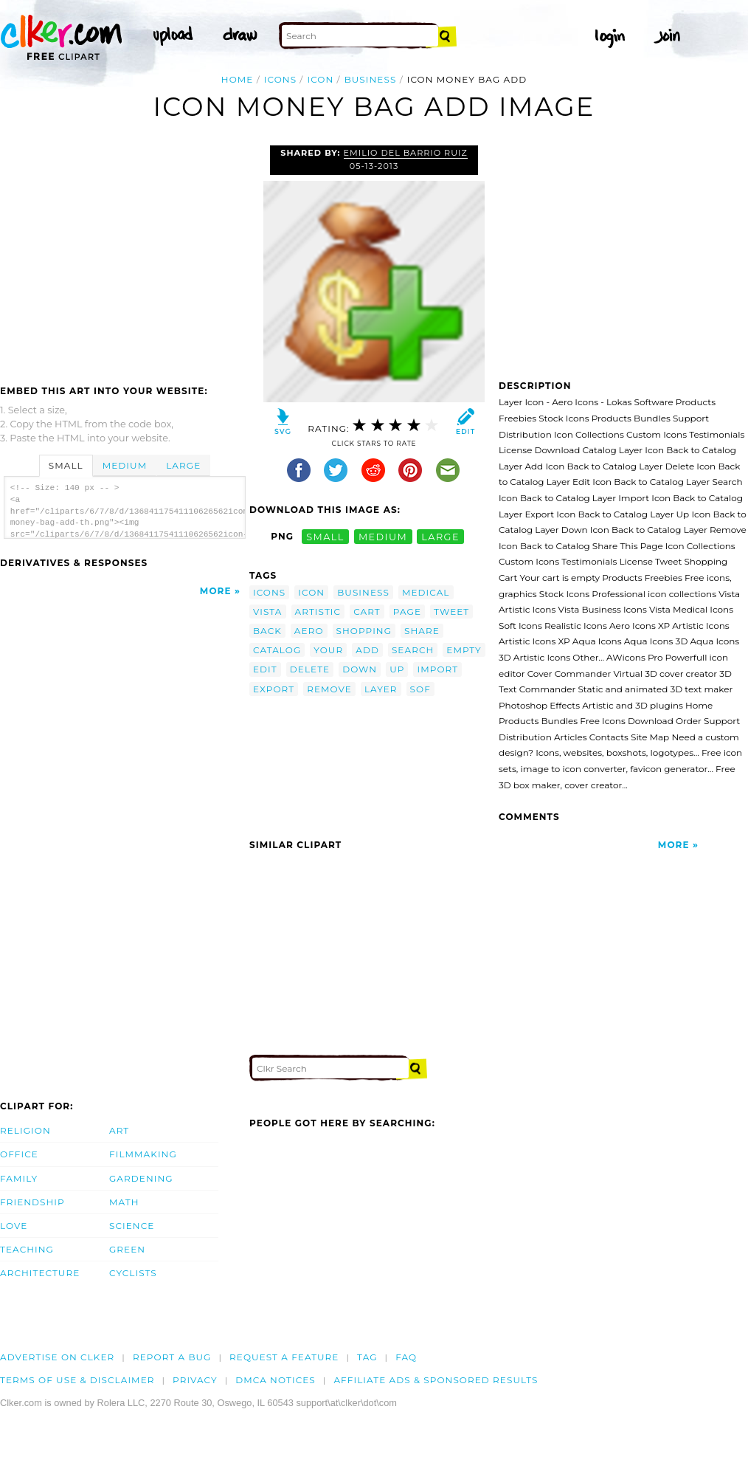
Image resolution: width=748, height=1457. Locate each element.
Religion (25, 1130)
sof (420, 689)
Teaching (27, 1249)
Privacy (195, 1379)
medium (383, 536)
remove (329, 689)
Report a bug (172, 1357)
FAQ (406, 1357)
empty (464, 649)
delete (310, 669)
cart (367, 611)
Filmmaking (143, 1154)
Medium (125, 465)
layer (381, 689)
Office (19, 1154)
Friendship (32, 1202)
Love (13, 1225)
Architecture (40, 1272)
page (407, 611)
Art (119, 1130)
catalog (277, 649)
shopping (364, 630)
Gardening (141, 1178)
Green (127, 1249)
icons (280, 79)
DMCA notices (275, 1379)
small (325, 536)
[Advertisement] (124, 256)
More (216, 590)
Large (183, 465)
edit (265, 669)
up (396, 669)
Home (237, 79)
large (440, 536)
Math (124, 1202)
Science (131, 1225)
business (370, 79)
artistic (318, 611)
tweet (451, 611)
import (437, 669)
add (367, 649)
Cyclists (133, 1272)
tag (367, 1357)
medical (426, 592)
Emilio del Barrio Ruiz (406, 153)
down (359, 669)
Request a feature (284, 1357)
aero (309, 630)
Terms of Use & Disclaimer (77, 1379)
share (422, 630)
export (273, 689)
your (328, 649)
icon (320, 79)
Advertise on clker (57, 1357)
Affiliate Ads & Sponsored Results (435, 1379)
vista (268, 611)
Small (66, 465)
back (267, 630)
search (413, 649)
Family (19, 1178)
